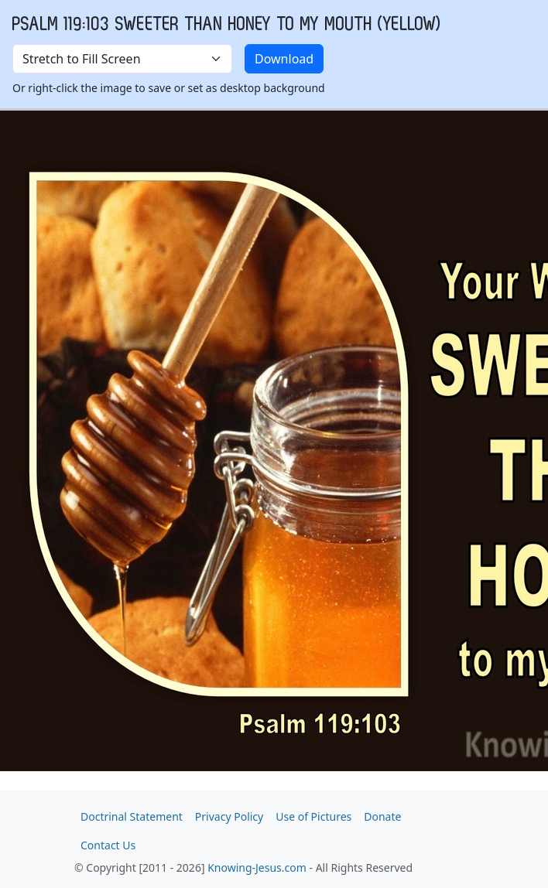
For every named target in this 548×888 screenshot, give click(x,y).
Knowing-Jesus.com (257, 867)
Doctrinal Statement (131, 816)
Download (284, 58)
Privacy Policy (229, 816)
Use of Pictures (313, 816)
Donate (382, 816)
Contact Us (107, 845)
